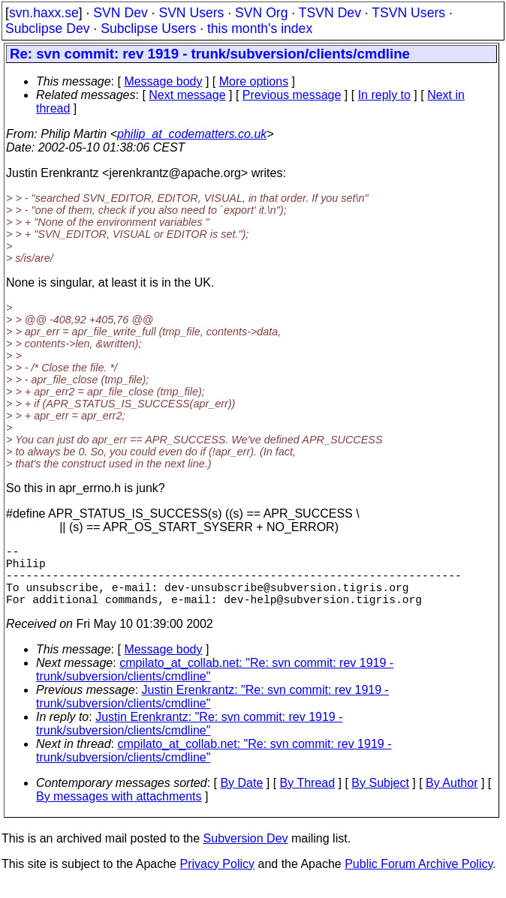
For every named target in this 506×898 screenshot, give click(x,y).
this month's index (259, 28)
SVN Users (191, 12)
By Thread (308, 797)
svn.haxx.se (44, 12)
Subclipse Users (148, 28)
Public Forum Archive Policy (418, 878)
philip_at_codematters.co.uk (192, 134)
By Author (451, 797)
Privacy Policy (217, 878)
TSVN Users (408, 12)
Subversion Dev (245, 853)
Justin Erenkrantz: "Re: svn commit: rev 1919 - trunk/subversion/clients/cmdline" (189, 738)
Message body (163, 81)
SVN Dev (120, 12)
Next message (187, 95)
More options (254, 81)
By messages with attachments (119, 811)
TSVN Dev (330, 12)
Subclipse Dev (47, 28)
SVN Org (261, 12)
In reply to (384, 95)
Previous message (292, 95)
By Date (241, 797)
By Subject (379, 797)
